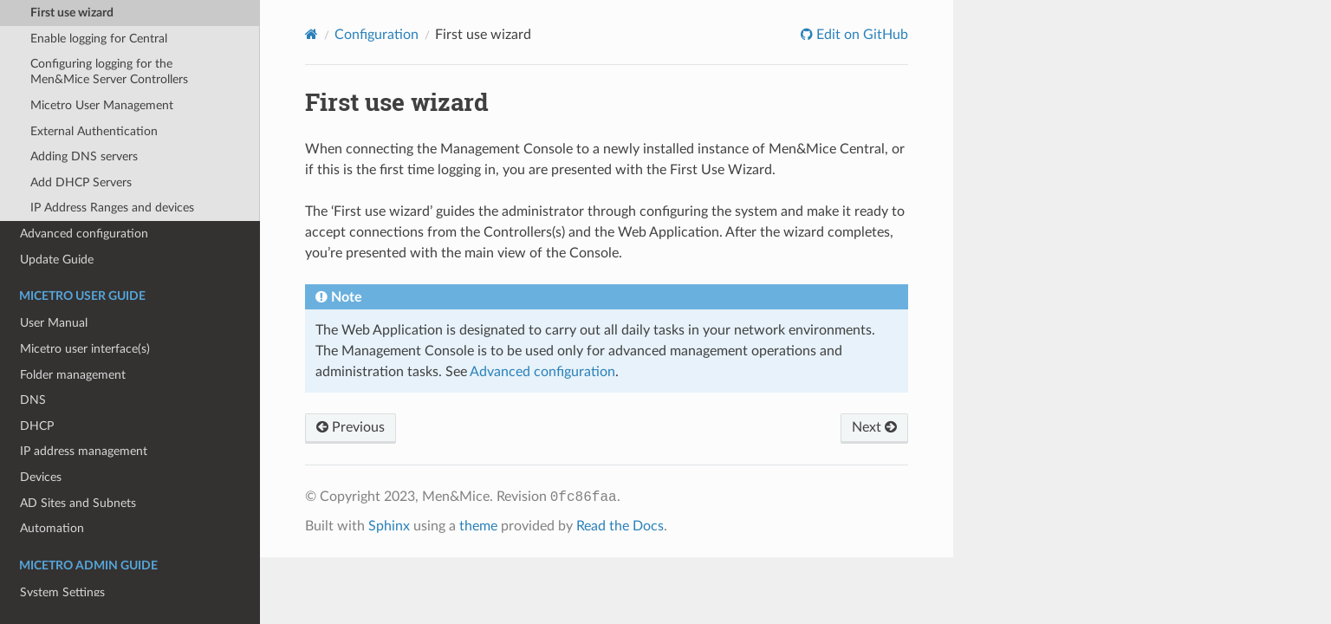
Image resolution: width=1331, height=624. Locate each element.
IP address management (83, 451)
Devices (41, 477)
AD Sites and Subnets (78, 503)
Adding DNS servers (84, 156)
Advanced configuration (84, 233)
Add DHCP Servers (81, 182)
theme (478, 526)
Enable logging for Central (98, 38)
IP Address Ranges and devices (112, 207)
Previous (350, 427)
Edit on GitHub (860, 35)
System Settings (62, 592)
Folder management (73, 374)
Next (874, 427)
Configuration (376, 35)
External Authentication (94, 131)
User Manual (54, 322)
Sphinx (389, 526)
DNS (33, 399)
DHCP (37, 425)
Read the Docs (620, 526)
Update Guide (57, 259)
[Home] (311, 34)
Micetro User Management (101, 105)
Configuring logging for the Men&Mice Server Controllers (109, 71)
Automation (52, 528)
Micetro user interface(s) (85, 348)
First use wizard (72, 12)
